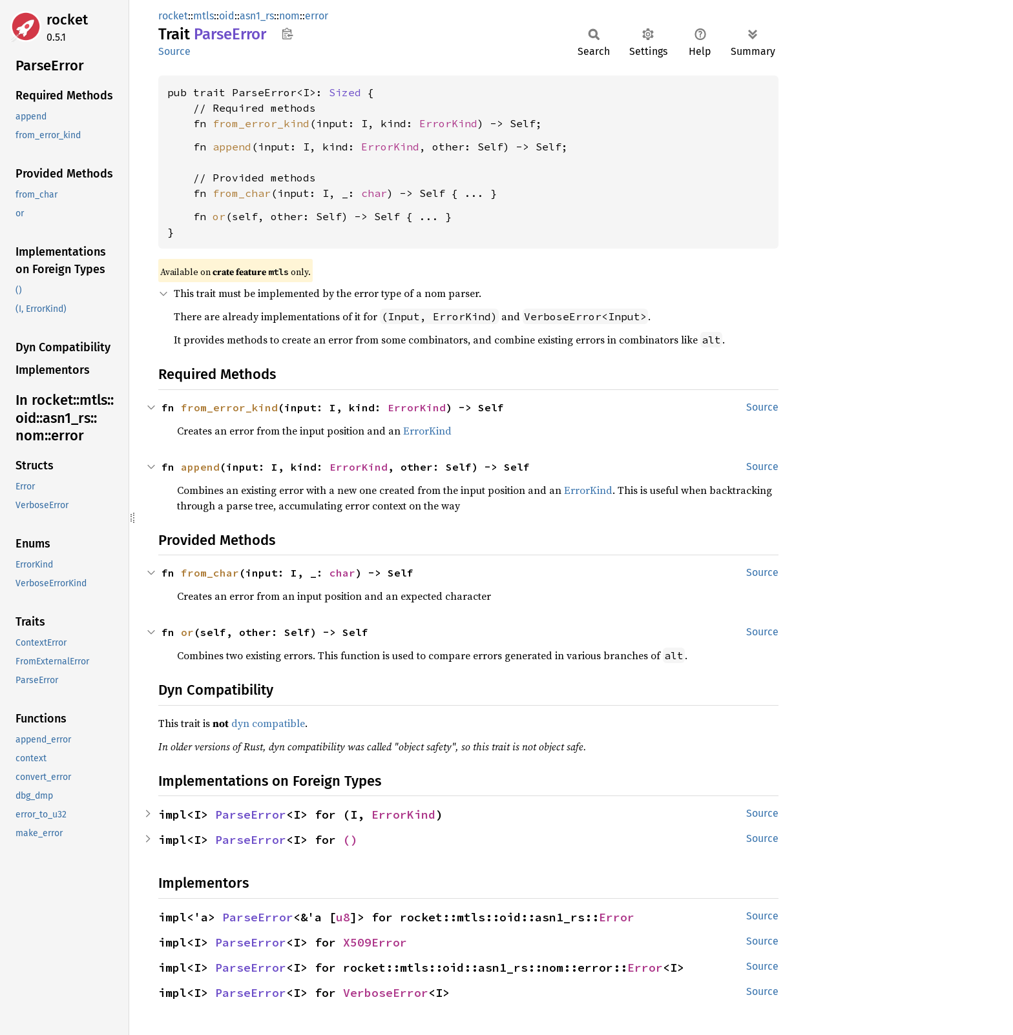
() (350, 839)
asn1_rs (257, 16)
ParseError (250, 814)
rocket (67, 19)
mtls (203, 16)
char (374, 193)
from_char (242, 193)
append (232, 146)
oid (227, 16)
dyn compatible (268, 723)
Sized (345, 92)
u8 (343, 917)
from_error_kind (261, 123)
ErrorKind (448, 123)
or (219, 216)
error (316, 16)
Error (616, 917)
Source (174, 51)
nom (289, 16)
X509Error (375, 942)
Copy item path (287, 34)
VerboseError (385, 992)
